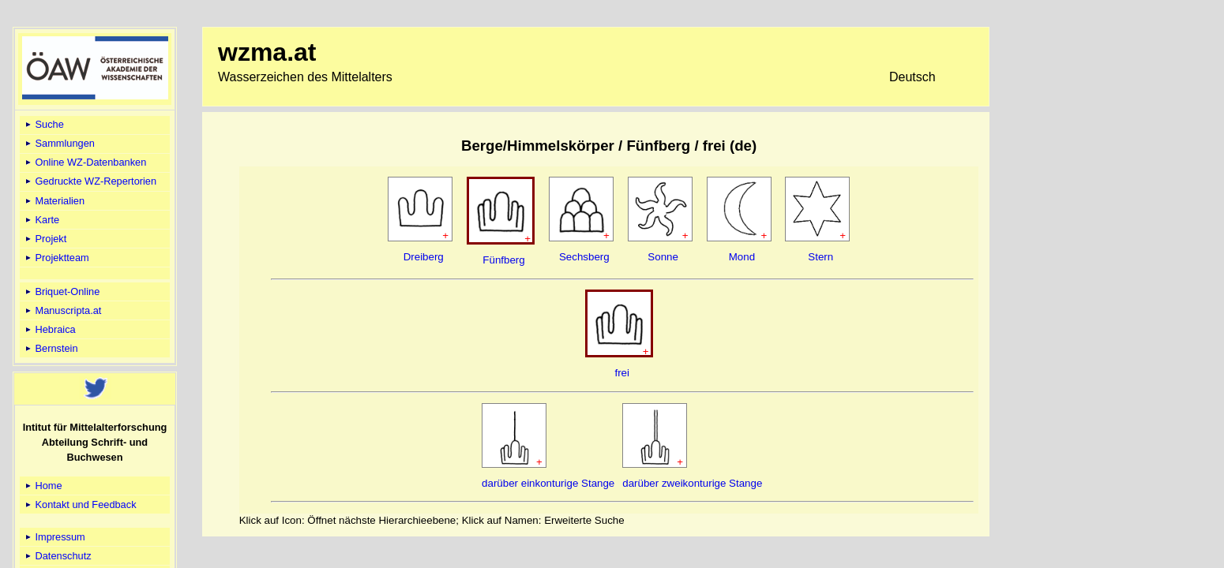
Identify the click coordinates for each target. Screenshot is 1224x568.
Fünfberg (503, 260)
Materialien (53, 201)
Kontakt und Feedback (80, 504)
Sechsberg (584, 257)
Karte (41, 220)
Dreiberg (424, 257)
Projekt (44, 239)
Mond (742, 257)
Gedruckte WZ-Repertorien (89, 181)
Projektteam (56, 257)
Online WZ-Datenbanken (84, 162)
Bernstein (50, 348)
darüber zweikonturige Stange (692, 483)
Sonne (663, 257)
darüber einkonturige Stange (548, 483)
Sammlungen (59, 143)
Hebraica (49, 329)
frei (621, 373)
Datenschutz (57, 556)
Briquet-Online (61, 291)
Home (42, 485)
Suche (43, 124)
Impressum (54, 537)
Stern (820, 257)
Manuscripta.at (62, 310)
